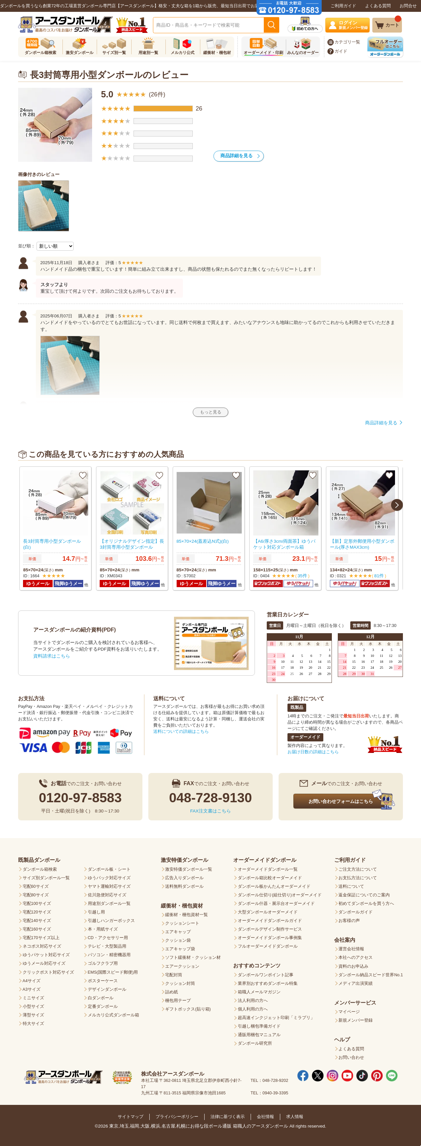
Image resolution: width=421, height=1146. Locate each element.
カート (393, 23)
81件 (378, 575)
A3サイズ (31, 987)
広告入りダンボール (184, 876)
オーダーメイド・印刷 (263, 52)
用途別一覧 (148, 52)
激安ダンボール (79, 52)
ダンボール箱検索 (40, 52)
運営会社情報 (351, 947)
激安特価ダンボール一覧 (188, 867)
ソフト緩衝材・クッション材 (193, 956)
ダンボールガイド (355, 910)
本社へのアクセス (355, 956)
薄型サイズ (33, 1013)
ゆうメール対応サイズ (44, 961)
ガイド (340, 51)
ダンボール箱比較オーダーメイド (270, 876)
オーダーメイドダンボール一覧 (268, 867)
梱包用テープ (178, 999)
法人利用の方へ (253, 999)
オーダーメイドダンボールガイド (270, 919)
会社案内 (344, 938)
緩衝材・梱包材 (217, 52)
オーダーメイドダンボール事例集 (270, 936)
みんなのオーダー (303, 52)
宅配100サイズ (37, 902)
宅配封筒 (173, 973)
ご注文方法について (357, 867)
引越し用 (96, 910)
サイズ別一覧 (114, 52)
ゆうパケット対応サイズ (46, 953)
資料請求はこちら (51, 654)
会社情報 (265, 1115)
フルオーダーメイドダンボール (268, 944)
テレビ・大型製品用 (107, 944)
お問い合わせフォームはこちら (341, 799)
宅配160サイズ (37, 927)
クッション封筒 (180, 982)
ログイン (354, 25)
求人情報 (294, 1115)
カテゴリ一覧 (347, 42)
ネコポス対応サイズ (42, 944)
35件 (301, 575)
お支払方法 (31, 697)
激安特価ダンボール (184, 858)
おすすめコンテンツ (257, 964)
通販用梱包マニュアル (259, 1033)
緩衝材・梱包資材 (182, 904)
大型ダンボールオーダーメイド (268, 910)
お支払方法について (357, 876)
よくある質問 (378, 6)
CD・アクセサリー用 (108, 936)
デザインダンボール (107, 987)
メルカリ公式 (182, 52)
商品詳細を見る (236, 155)
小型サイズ (33, 1005)
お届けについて (305, 697)
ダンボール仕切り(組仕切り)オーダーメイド (280, 893)
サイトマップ (130, 1115)
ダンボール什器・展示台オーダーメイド (276, 902)
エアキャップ (178, 930)
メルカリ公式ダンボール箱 (113, 1013)
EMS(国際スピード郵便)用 (113, 970)
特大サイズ (33, 1022)
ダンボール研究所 (255, 1041)
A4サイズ (31, 979)
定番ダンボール (103, 1005)
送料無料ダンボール (184, 885)
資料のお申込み (353, 964)
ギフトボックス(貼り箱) (187, 1007)
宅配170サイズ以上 (41, 936)
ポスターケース (103, 979)
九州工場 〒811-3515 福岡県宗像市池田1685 (183, 1091)
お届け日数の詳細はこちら (313, 750)
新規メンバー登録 (355, 1018)
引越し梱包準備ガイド (259, 1024)
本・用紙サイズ (103, 927)
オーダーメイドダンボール (264, 858)
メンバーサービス (355, 1001)
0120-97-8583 (80, 796)
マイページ (349, 1010)
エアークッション (182, 964)
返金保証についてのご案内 (364, 893)
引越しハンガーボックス (111, 919)
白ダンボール (100, 996)
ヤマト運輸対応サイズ (109, 885)
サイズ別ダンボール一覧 (46, 876)
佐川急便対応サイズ (107, 893)
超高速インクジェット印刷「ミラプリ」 (276, 1016)
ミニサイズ (33, 996)
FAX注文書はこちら (210, 809)
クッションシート (182, 921)
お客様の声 (349, 919)
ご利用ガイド (343, 6)
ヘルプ (342, 1038)
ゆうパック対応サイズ (109, 876)
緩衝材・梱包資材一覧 (186, 913)
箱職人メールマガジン (259, 990)
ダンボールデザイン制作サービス (270, 927)
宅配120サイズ (37, 910)
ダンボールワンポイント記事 (265, 973)
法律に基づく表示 (227, 1115)
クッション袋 (178, 938)
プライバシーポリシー (177, 1115)
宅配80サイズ (36, 893)
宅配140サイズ (37, 919)
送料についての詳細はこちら (181, 730)
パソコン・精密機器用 (109, 953)
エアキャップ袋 (180, 947)
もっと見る (210, 412)
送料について (169, 697)
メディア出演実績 (355, 982)
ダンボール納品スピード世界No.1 (370, 973)
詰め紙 (171, 990)
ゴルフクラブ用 (103, 961)
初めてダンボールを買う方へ (366, 902)
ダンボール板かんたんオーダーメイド (274, 885)
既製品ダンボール (39, 858)
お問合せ (408, 6)
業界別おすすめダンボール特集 (268, 982)
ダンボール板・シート (109, 867)
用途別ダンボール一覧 (109, 902)
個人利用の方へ (253, 1007)
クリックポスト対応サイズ (48, 970)
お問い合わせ (351, 1056)
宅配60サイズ (36, 885)
